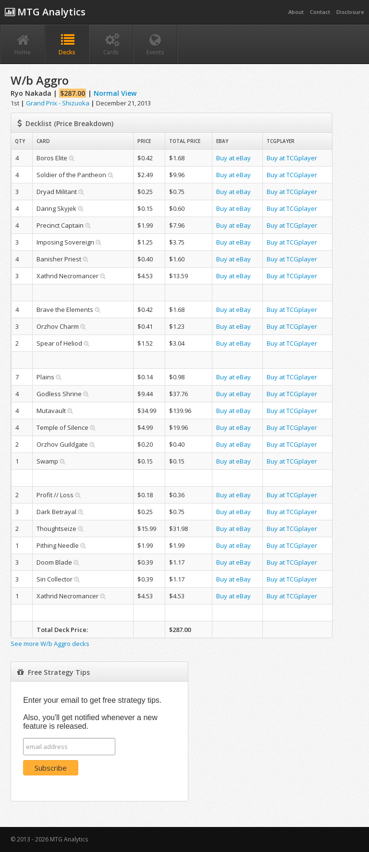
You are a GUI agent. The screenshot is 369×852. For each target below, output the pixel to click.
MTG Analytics (45, 11)
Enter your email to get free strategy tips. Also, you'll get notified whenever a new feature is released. (92, 713)
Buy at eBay (233, 158)
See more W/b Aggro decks (50, 643)
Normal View (115, 93)
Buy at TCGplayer (292, 158)
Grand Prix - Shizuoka (57, 103)
